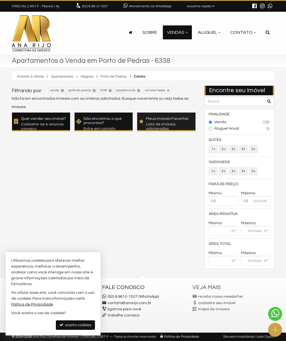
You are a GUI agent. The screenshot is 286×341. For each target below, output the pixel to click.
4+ (244, 149)
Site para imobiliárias (238, 336)
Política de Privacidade (181, 336)
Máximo (248, 193)
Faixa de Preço (223, 184)
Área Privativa (223, 214)
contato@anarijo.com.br (129, 303)
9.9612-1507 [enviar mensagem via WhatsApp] (95, 6)
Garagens (219, 162)
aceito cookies (75, 325)
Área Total (220, 244)
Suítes (215, 140)
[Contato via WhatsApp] (275, 314)
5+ (254, 149)
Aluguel (209, 32)
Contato (243, 32)
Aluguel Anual (242, 129)
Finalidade (219, 114)
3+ (233, 149)
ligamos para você (124, 309)
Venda (242, 122)
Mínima (215, 223)
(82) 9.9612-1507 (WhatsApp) (133, 297)
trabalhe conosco (123, 315)
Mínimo (215, 193)
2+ (223, 149)
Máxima (248, 223)
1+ (213, 149)
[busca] (267, 32)
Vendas (177, 32)
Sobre (149, 32)
